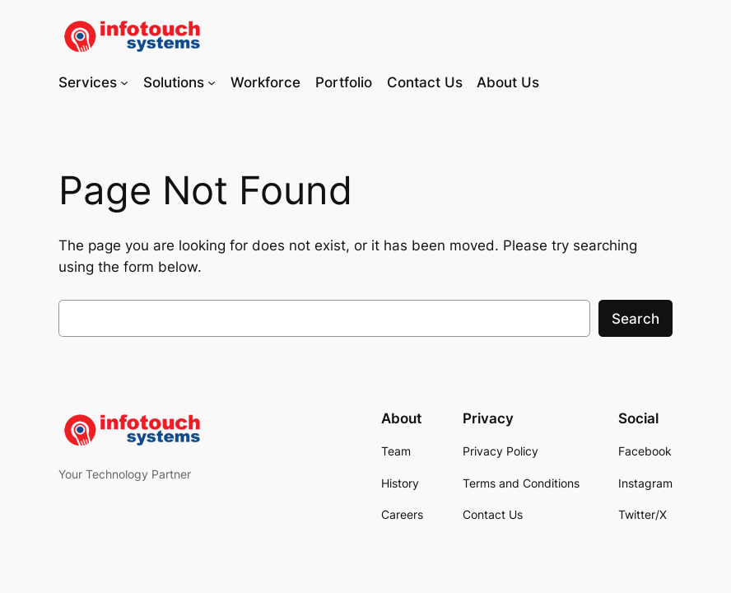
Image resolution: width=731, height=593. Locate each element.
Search (635, 319)
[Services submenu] (124, 82)
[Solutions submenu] (211, 82)
